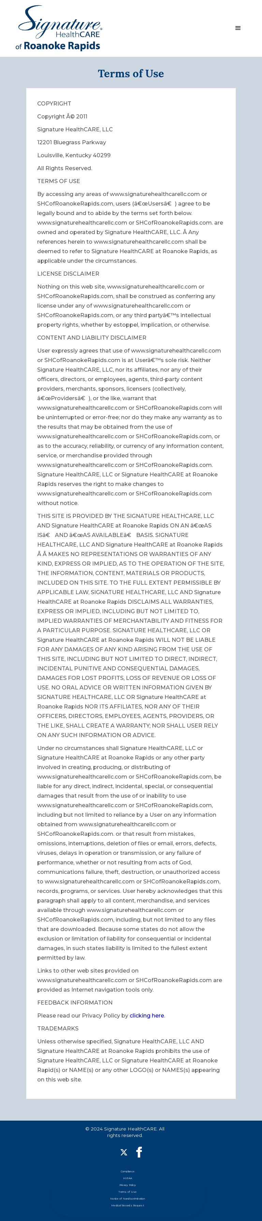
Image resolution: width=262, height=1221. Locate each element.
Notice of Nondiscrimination (127, 1198)
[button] (238, 28)
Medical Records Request (127, 1205)
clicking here (146, 1015)
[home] (59, 28)
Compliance (128, 1171)
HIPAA (127, 1178)
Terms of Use (127, 1191)
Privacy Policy (127, 1185)
